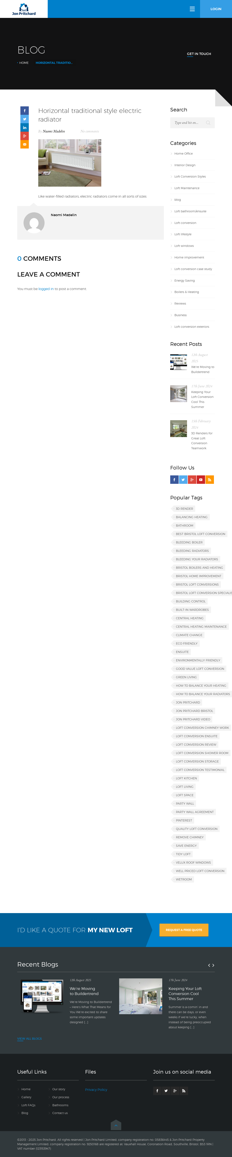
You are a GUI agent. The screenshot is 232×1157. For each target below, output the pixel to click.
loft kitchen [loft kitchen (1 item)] (186, 778)
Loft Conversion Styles (190, 176)
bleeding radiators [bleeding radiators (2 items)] (192, 550)
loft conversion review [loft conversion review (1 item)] (196, 744)
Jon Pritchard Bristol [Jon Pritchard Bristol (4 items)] (194, 711)
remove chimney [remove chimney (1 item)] (190, 837)
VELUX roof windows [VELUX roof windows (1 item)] (193, 862)
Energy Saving (184, 280)
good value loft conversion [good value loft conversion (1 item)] (200, 668)
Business (180, 315)
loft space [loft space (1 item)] (185, 795)
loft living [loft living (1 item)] (185, 786)
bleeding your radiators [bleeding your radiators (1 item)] (197, 559)
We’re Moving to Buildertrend (202, 369)
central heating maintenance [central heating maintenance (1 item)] (201, 626)
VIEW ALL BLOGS (29, 1039)
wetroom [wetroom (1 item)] (184, 879)
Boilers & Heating (186, 292)
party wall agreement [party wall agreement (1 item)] (195, 812)
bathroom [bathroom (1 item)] (184, 525)
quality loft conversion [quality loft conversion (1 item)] (197, 829)
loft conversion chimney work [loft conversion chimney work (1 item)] (202, 727)
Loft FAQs (28, 1105)
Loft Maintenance (186, 188)
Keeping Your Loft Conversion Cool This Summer (202, 399)
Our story (58, 1089)
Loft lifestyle (182, 234)
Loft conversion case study (193, 269)
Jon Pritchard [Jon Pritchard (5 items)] (188, 702)
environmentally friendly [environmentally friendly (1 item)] (198, 660)
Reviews (180, 303)
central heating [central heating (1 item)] (190, 618)
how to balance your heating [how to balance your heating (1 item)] (201, 685)
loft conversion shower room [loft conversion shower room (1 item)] (202, 753)
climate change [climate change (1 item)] (189, 635)
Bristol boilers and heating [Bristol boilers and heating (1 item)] (199, 567)
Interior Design (184, 165)
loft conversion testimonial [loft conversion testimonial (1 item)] (200, 770)
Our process (60, 1097)
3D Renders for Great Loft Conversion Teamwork (201, 440)
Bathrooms (60, 1105)
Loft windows (184, 245)
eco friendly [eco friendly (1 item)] (187, 643)
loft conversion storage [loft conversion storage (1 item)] (197, 761)
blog (177, 199)
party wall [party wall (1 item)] (185, 803)
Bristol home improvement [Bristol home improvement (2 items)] (198, 576)
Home (24, 62)
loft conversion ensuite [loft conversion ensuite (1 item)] (197, 736)
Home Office (183, 153)
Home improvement (189, 257)
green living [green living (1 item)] (186, 677)
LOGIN (216, 9)
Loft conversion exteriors (191, 326)
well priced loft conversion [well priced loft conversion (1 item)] (200, 871)
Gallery (26, 1097)
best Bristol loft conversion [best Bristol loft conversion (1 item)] (200, 534)
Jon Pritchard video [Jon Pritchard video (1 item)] (193, 719)
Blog (24, 1113)
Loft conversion (185, 223)
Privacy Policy (96, 1090)
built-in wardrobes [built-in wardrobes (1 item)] (192, 609)
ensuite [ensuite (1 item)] (182, 652)
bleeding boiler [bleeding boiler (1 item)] (189, 542)
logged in (46, 289)
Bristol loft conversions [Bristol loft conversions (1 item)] (197, 584)
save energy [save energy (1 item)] (186, 845)
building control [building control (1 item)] (191, 601)
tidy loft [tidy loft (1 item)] (183, 854)
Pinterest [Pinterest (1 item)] (184, 820)
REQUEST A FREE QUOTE (184, 930)
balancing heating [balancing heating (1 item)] (192, 517)
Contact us (60, 1113)
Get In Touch (199, 54)
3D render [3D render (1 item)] (184, 508)
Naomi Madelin (54, 131)
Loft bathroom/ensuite (190, 211)
